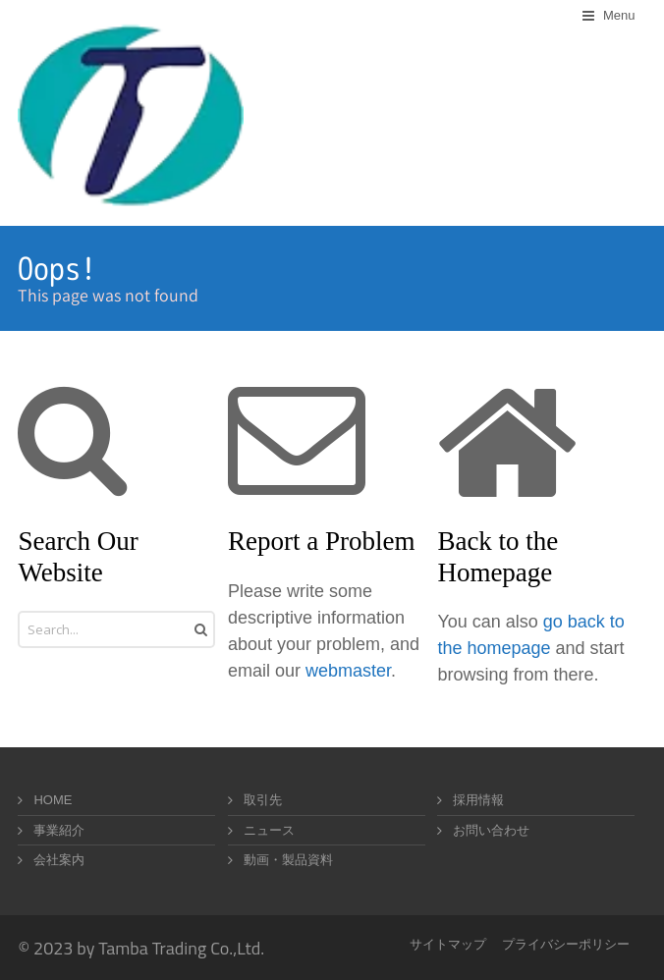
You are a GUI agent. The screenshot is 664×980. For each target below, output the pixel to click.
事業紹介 (58, 830)
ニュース (269, 830)
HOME (52, 799)
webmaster (348, 671)
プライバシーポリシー (566, 944)
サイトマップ (448, 944)
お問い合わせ (491, 830)
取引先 (263, 799)
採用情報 (478, 799)
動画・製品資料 (288, 859)
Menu (619, 15)
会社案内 (58, 859)
